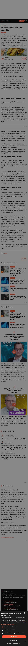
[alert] (14, 323)
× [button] (26, 613)
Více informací (23, 622)
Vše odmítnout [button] (14, 640)
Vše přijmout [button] (14, 636)
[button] (14, 624)
